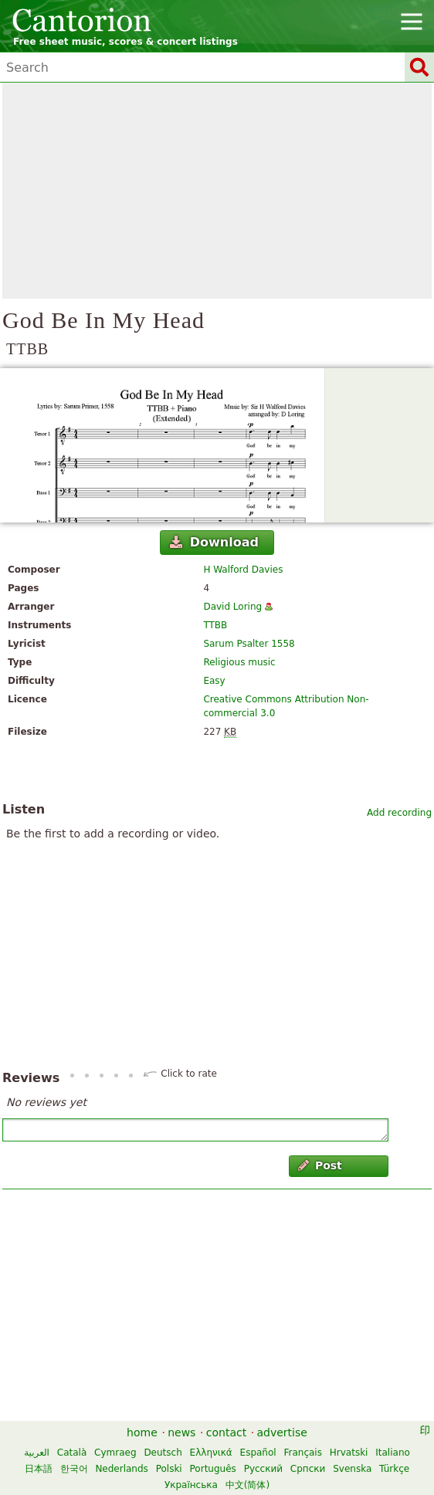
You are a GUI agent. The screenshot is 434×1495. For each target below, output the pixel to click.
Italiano (392, 1452)
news (181, 1432)
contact (226, 1432)
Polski (169, 1468)
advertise (282, 1432)
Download (214, 542)
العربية (36, 1452)
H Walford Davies (243, 569)
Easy (214, 680)
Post (320, 1165)
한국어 (74, 1468)
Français (302, 1452)
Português (213, 1468)
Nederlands (121, 1468)
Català (71, 1452)
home (142, 1432)
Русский (263, 1468)
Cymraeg (115, 1452)
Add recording (399, 812)
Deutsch (162, 1452)
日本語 (39, 1468)
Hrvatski (349, 1452)
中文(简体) (247, 1485)
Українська (191, 1485)
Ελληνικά (211, 1452)
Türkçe (394, 1468)
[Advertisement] (217, 191)
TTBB (215, 625)
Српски (308, 1468)
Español (258, 1452)
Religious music (239, 662)
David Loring (232, 606)
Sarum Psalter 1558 (248, 643)
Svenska (352, 1468)
